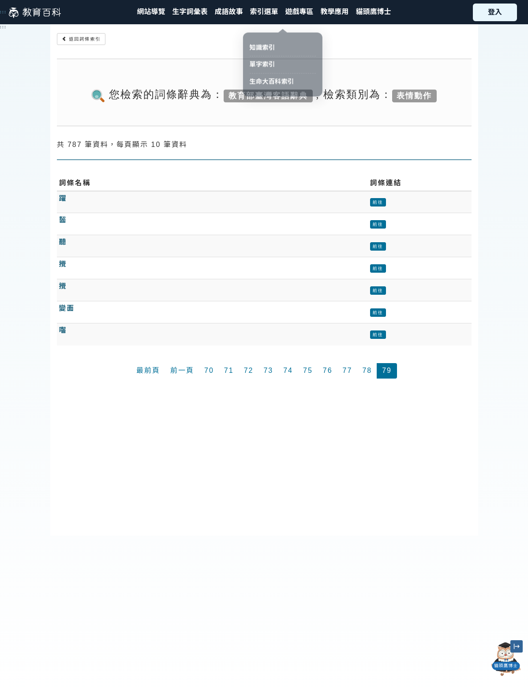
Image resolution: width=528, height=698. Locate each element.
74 (288, 370)
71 (229, 370)
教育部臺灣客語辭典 (268, 95)
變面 (67, 308)
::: (3, 12)
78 (367, 370)
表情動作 (414, 95)
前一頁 (182, 370)
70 (209, 370)
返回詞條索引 (81, 39)
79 (387, 370)
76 (328, 370)
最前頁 (148, 370)
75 (308, 370)
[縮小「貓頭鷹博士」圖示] (516, 646)
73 (268, 370)
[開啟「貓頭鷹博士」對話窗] (506, 659)
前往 (378, 202)
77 (347, 370)
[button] (264, 12)
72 (249, 370)
